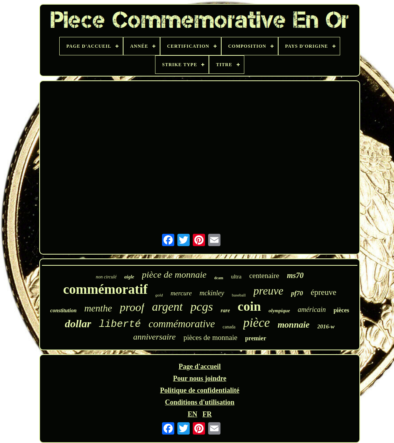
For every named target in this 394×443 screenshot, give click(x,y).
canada (229, 327)
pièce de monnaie (174, 275)
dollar (78, 324)
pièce (256, 323)
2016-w (326, 326)
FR (207, 414)
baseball (239, 295)
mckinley (212, 293)
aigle (129, 277)
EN (192, 414)
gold (159, 295)
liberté (120, 324)
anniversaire (154, 336)
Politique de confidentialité (199, 390)
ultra (236, 276)
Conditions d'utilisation (200, 402)
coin (249, 306)
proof (132, 307)
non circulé (106, 277)
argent (167, 306)
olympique (279, 310)
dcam (218, 278)
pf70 (297, 293)
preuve (269, 291)
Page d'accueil (199, 366)
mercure (181, 293)
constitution (63, 310)
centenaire (264, 275)
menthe (98, 308)
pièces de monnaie (210, 337)
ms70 (295, 275)
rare (225, 310)
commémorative (182, 324)
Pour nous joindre (199, 378)
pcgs (201, 306)
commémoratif (105, 289)
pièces (341, 310)
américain (312, 309)
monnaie (293, 325)
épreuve (323, 292)
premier (255, 338)
